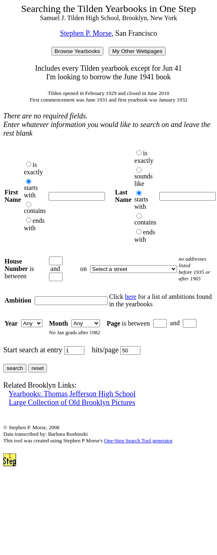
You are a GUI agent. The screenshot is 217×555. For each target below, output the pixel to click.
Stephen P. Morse (86, 33)
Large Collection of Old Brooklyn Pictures (72, 402)
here (131, 296)
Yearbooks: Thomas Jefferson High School (72, 394)
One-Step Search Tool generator (138, 440)
